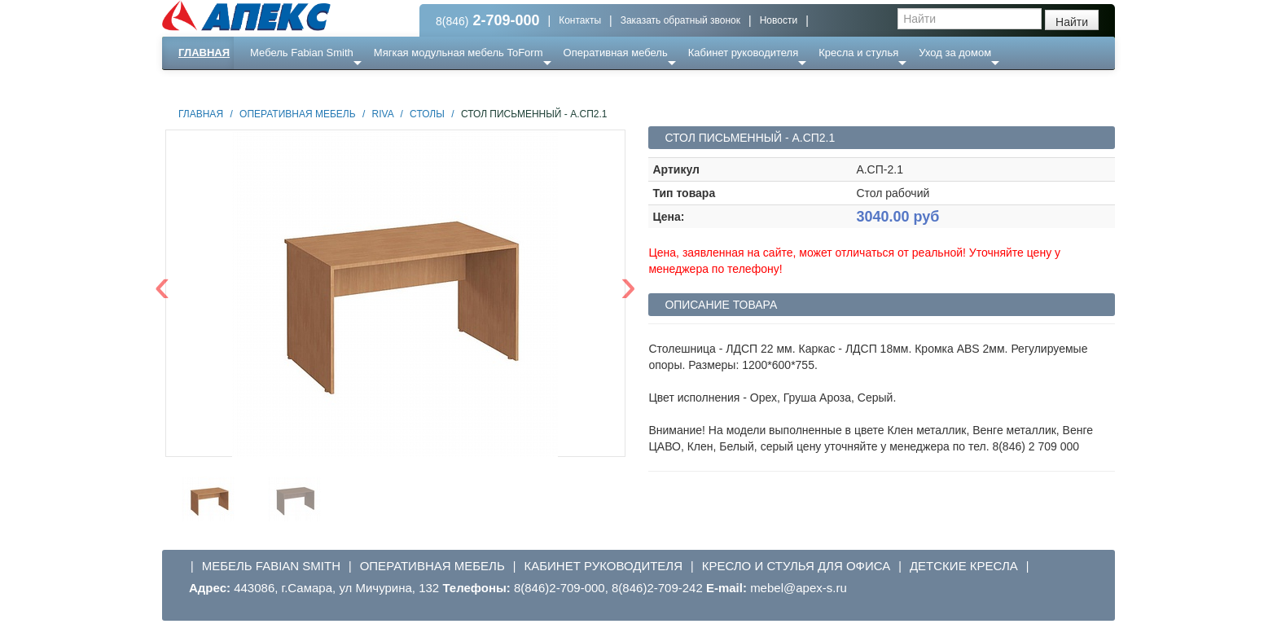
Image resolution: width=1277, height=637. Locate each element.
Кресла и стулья (858, 52)
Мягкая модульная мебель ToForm (458, 52)
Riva (382, 114)
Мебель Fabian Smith (301, 52)
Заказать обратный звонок (680, 20)
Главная (204, 52)
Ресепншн (338, 85)
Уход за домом (955, 52)
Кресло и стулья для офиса (796, 566)
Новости (778, 20)
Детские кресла (964, 566)
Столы (427, 114)
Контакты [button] (580, 20)
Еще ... (276, 85)
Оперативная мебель (616, 52)
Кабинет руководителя (743, 52)
